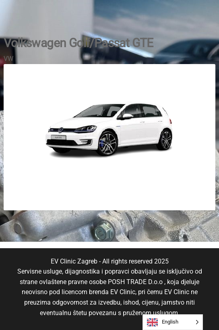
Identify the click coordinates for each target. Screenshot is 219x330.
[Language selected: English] (173, 322)
